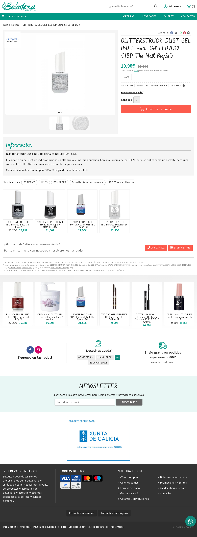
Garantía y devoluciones (134, 499)
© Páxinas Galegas (183, 527)
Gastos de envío (129, 493)
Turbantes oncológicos (114, 513)
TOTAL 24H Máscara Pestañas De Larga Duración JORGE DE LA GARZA (146, 318)
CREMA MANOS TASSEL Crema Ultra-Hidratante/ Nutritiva (50, 317)
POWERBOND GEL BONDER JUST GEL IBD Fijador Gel (82, 224)
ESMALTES (186, 265)
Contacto (165, 493)
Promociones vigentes (173, 483)
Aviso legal (25, 526)
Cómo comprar (129, 477)
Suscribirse (129, 402)
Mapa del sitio (10, 526)
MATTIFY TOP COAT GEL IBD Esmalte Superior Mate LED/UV (50, 224)
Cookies (62, 526)
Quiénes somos (129, 483)
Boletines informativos (173, 477)
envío (136, 71)
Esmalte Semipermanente (20, 267)
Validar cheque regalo (173, 488)
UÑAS (173, 265)
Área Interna (117, 526)
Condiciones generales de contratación (88, 526)
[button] (59, 112)
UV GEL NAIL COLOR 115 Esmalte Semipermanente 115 (179, 317)
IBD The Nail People (60, 267)
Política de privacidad (44, 526)
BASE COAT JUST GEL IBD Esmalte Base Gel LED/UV (18, 224)
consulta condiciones (163, 362)
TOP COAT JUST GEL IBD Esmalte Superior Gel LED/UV (114, 224)
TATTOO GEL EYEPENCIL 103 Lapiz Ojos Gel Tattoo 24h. (114, 317)
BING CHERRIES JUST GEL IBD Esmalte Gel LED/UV (18, 317)
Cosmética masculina (81, 513)
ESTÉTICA (160, 265)
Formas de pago (130, 488)
